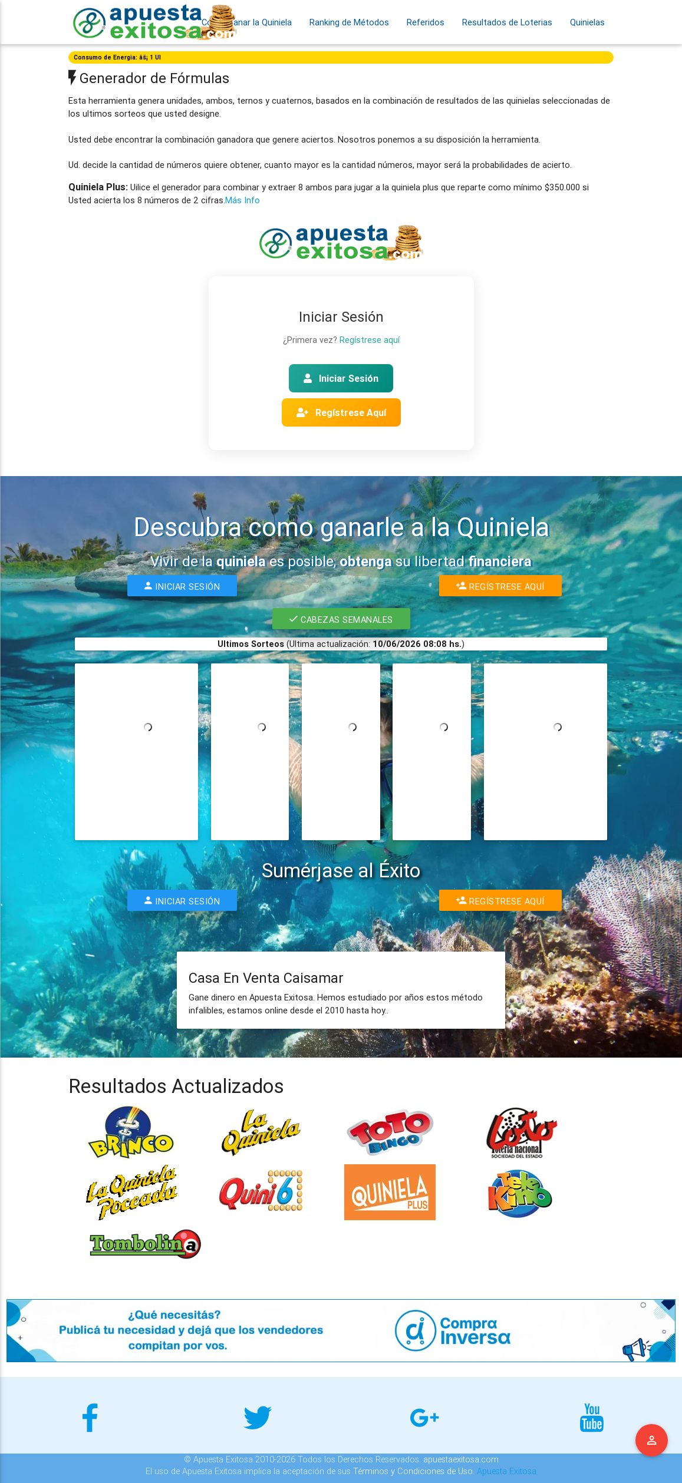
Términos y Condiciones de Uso (413, 1471)
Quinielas (587, 22)
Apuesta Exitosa (506, 1471)
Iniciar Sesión (341, 378)
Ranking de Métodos (349, 22)
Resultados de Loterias (507, 22)
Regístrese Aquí (341, 412)
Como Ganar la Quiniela (247, 22)
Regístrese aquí (370, 339)
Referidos (425, 22)
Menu (651, 1440)
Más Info (242, 200)
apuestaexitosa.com (461, 1459)
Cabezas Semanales (341, 618)
